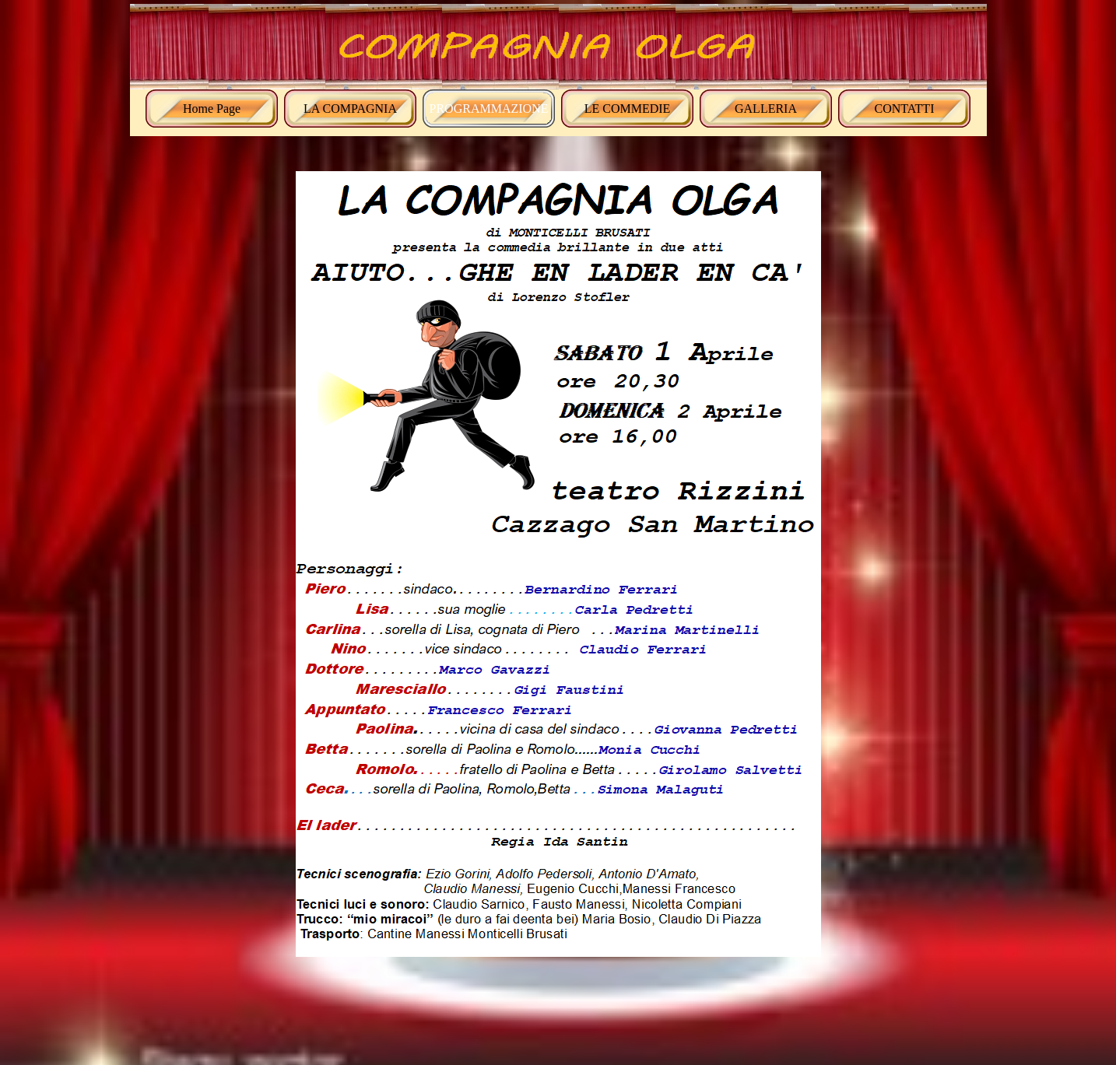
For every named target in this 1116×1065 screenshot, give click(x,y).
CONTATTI (905, 108)
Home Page (211, 108)
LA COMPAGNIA (350, 108)
